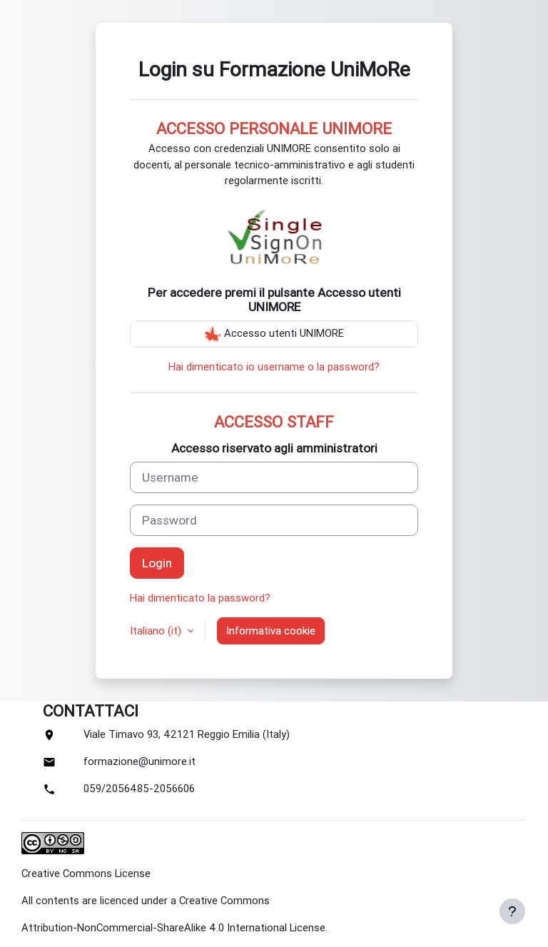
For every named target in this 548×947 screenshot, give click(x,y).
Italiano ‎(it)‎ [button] (157, 630)
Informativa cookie (270, 630)
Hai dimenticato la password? (200, 598)
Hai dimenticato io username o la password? (274, 366)
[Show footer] (512, 911)
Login (157, 563)
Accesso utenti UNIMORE (274, 334)
